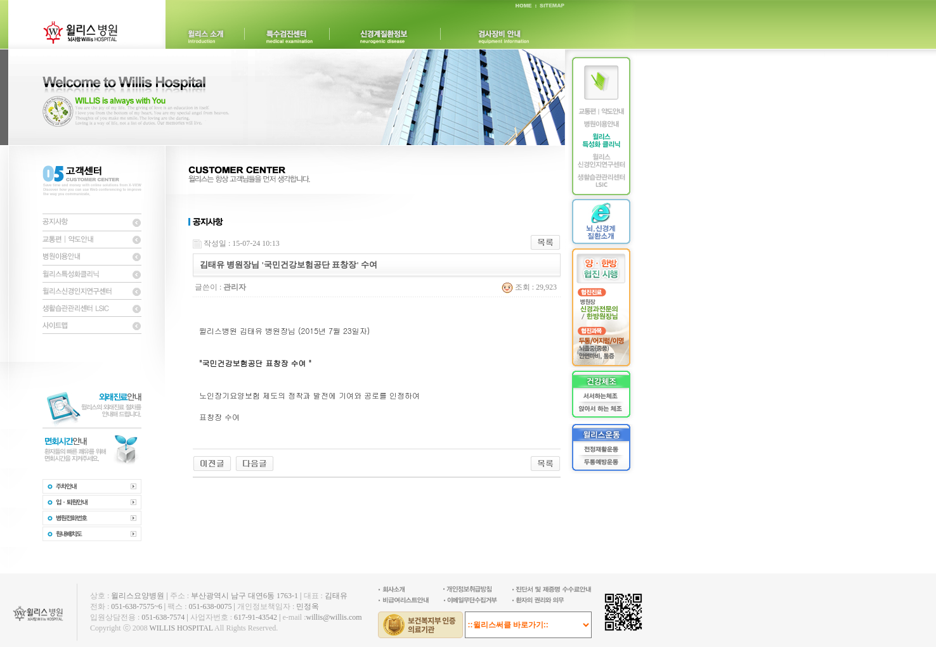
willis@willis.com (333, 617)
